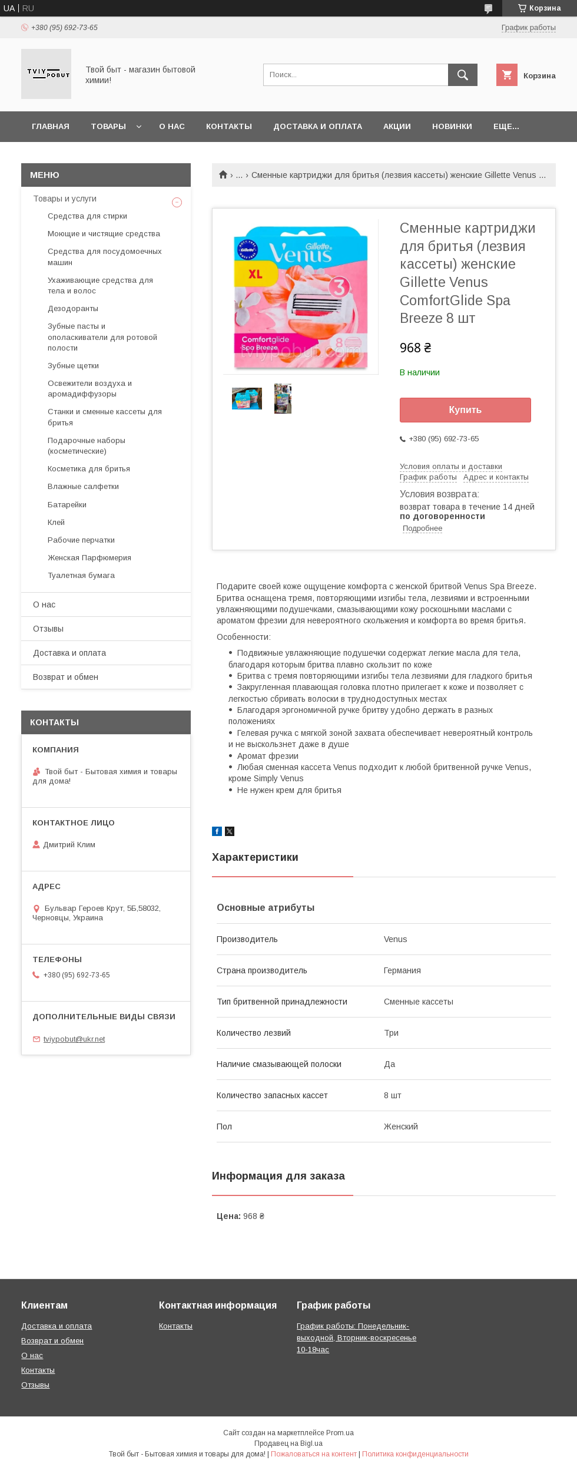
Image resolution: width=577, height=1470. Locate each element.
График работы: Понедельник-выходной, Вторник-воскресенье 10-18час (356, 1338)
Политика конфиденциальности (415, 1454)
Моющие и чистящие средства (104, 233)
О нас (172, 126)
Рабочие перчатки (81, 540)
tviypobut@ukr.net (74, 1039)
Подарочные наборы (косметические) (86, 445)
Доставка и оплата (317, 126)
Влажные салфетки (83, 486)
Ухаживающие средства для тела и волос (100, 285)
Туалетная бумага (81, 575)
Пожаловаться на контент (314, 1454)
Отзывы (48, 628)
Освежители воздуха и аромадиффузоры (90, 388)
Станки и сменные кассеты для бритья (105, 417)
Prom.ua (340, 1433)
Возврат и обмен (65, 677)
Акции (397, 126)
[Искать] (462, 75)
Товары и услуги (65, 198)
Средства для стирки (87, 216)
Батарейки (67, 504)
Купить (465, 410)
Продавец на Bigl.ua (288, 1443)
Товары (108, 126)
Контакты (229, 126)
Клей (56, 522)
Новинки (452, 126)
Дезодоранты (73, 308)
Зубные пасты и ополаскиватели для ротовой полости (102, 337)
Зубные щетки (73, 365)
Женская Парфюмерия (89, 557)
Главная (50, 126)
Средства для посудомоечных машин (105, 256)
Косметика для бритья (89, 468)
